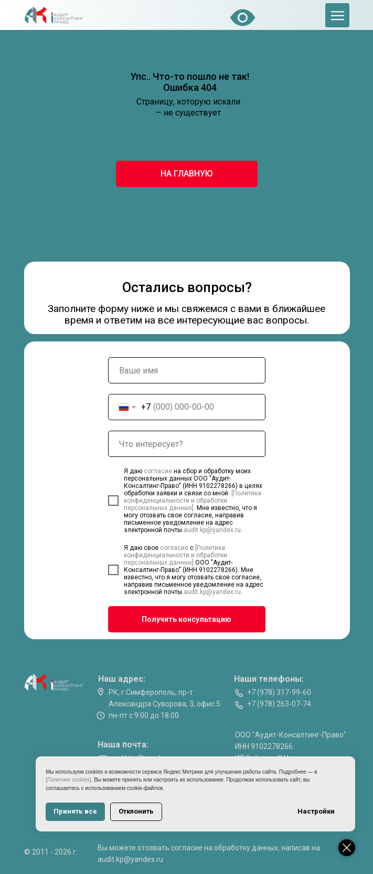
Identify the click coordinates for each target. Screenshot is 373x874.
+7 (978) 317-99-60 (279, 692)
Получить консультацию (186, 619)
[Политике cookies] (72, 780)
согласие (159, 471)
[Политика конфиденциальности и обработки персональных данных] (192, 501)
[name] (186, 370)
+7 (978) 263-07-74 (279, 704)
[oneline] (186, 444)
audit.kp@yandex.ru (212, 530)
